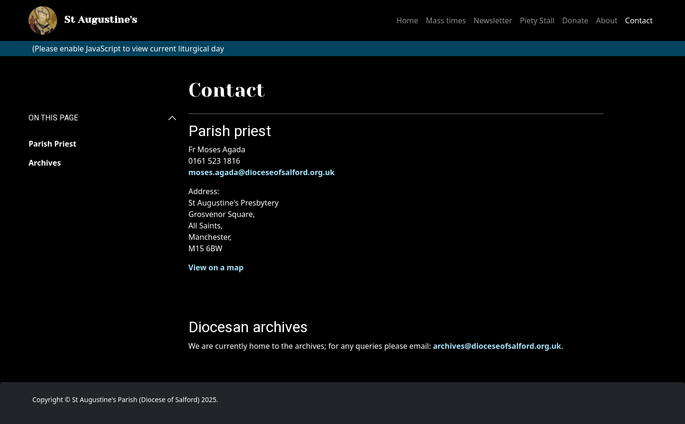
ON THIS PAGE (53, 117)
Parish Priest (52, 143)
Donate (575, 20)
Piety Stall (537, 20)
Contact (639, 20)
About (606, 20)
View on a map (216, 267)
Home (407, 20)
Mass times (446, 20)
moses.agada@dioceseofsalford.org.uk (261, 172)
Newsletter (492, 20)
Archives (45, 163)
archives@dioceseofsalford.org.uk (497, 346)
